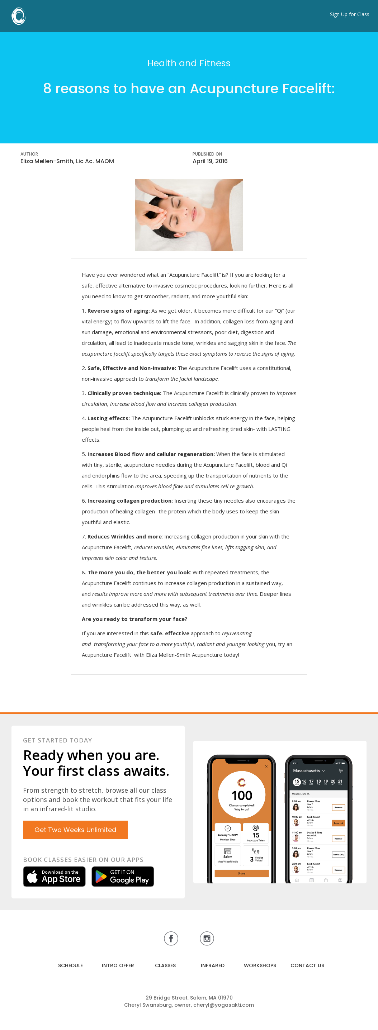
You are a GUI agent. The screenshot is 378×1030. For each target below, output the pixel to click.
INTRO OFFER (118, 965)
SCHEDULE (70, 965)
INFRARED (213, 965)
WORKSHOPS (260, 965)
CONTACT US (307, 965)
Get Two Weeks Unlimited (75, 829)
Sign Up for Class (349, 14)
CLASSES (165, 965)
